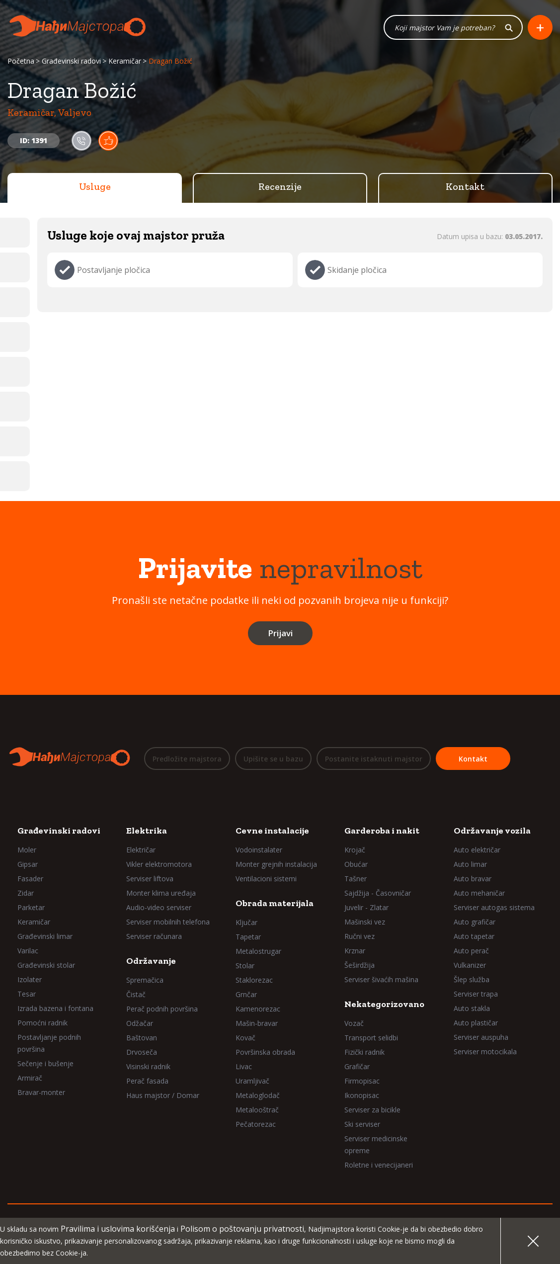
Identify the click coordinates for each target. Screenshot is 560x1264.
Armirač (29, 1078)
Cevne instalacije (272, 830)
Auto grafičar (474, 922)
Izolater (29, 979)
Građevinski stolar (46, 965)
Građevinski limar (45, 936)
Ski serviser (362, 1124)
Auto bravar (472, 878)
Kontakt (465, 186)
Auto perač (471, 950)
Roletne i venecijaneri (378, 1165)
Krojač (354, 849)
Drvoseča (141, 1052)
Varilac (27, 950)
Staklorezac (254, 980)
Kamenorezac (258, 1008)
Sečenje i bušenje (45, 1063)
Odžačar (139, 1023)
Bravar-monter (41, 1092)
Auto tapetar (474, 936)
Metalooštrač (257, 1109)
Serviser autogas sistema (494, 907)
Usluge (95, 186)
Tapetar (248, 936)
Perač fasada (147, 1081)
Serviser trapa (476, 994)
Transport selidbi (371, 1037)
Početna (20, 61)
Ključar (246, 922)
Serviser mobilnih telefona (168, 922)
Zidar (25, 893)
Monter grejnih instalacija (276, 864)
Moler (26, 849)
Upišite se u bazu (273, 758)
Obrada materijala (275, 903)
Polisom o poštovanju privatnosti (242, 1228)
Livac (244, 1066)
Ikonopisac (361, 1095)
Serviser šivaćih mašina (381, 979)
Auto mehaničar (479, 893)
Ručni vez (359, 936)
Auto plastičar (476, 1022)
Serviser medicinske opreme (375, 1144)
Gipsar (27, 864)
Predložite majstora (187, 758)
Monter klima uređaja (161, 893)
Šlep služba (471, 979)
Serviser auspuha (481, 1037)
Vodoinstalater (259, 849)
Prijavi (280, 633)
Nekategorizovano (384, 1004)
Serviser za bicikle (372, 1109)
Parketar (31, 907)
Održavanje (151, 960)
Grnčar (246, 994)
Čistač (136, 994)
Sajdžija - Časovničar (377, 893)
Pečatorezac (256, 1124)
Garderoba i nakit (381, 830)
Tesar (26, 994)
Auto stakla (472, 1008)
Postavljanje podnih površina (49, 1043)
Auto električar (477, 849)
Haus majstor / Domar (162, 1095)
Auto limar (470, 864)
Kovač (245, 1037)
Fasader (30, 878)
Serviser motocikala (485, 1051)
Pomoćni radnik (42, 1022)
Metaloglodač (258, 1095)
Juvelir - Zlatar (366, 907)
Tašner (355, 878)
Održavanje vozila (492, 830)
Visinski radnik (148, 1066)
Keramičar (124, 61)
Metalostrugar (258, 951)
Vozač (354, 1023)
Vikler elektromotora (159, 864)
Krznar (354, 950)
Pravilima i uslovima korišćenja (118, 1228)
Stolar (245, 965)
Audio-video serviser (158, 907)
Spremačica (144, 980)
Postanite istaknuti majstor (373, 758)
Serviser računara (154, 936)
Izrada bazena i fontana (55, 1008)
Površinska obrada (265, 1052)
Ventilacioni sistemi (266, 878)
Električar (141, 849)
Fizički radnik (364, 1052)
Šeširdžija (359, 965)
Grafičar (357, 1066)
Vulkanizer (470, 965)
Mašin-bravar (257, 1023)
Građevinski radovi (71, 61)
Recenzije (280, 186)
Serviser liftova (149, 878)
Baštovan (141, 1037)
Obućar (356, 864)
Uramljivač (252, 1081)
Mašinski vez (364, 922)
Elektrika (146, 830)
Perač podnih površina (162, 1008)
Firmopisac (362, 1081)
